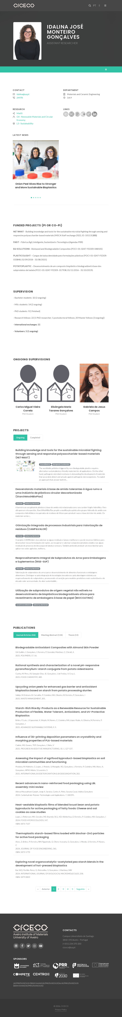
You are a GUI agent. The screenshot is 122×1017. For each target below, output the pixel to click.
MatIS (19, 113)
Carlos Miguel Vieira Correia (28, 408)
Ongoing (20, 437)
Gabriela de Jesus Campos (94, 408)
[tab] (20, 438)
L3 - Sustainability (25, 123)
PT (94, 5)
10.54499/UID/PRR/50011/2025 (46, 983)
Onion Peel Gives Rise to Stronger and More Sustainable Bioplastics (35, 185)
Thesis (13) (73, 635)
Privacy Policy (61, 1009)
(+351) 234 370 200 (72, 943)
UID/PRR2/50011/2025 (70, 983)
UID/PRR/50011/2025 (21, 983)
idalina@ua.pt (23, 94)
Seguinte (80, 889)
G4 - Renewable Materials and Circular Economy (35, 118)
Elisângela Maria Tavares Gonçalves (61, 408)
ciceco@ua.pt (69, 947)
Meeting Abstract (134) (52, 635)
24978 (20, 97)
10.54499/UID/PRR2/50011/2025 (30, 986)
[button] (31, 197)
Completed (35, 437)
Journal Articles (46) (26, 635)
